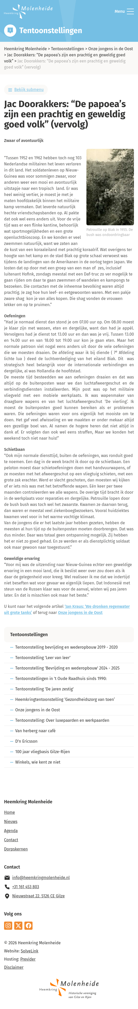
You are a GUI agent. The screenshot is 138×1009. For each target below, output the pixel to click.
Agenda (11, 830)
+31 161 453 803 (25, 886)
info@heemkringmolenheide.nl (41, 877)
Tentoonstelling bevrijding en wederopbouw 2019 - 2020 (66, 647)
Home (9, 812)
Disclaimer (13, 967)
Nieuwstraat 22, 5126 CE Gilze (38, 896)
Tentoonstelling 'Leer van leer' (42, 657)
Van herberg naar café (35, 730)
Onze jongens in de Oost (110, 48)
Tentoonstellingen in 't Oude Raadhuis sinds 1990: (61, 678)
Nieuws (10, 821)
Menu (124, 11)
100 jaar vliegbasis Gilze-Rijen (42, 751)
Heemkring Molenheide (25, 48)
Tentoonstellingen (67, 48)
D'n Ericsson (26, 741)
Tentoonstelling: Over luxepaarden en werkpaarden (62, 720)
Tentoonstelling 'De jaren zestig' (44, 689)
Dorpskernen (16, 849)
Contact (11, 839)
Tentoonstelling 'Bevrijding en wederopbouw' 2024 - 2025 (67, 668)
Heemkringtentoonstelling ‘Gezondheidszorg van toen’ (65, 699)
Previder (28, 959)
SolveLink (29, 951)
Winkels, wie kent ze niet (37, 762)
